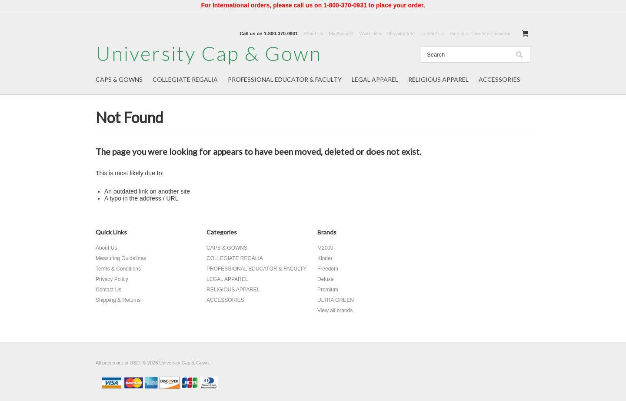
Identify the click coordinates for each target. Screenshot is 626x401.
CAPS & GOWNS (119, 79)
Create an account (490, 33)
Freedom (327, 269)
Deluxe (325, 279)
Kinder (325, 258)
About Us (313, 33)
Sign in (457, 33)
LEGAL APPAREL (375, 79)
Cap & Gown (209, 53)
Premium (327, 290)
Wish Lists (370, 33)
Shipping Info (401, 33)
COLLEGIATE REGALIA (185, 79)
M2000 (325, 248)
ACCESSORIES (499, 79)
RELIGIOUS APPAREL (438, 79)
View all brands (335, 310)
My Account (341, 33)
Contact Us (432, 33)
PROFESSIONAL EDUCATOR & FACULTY (285, 79)
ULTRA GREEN (335, 300)
